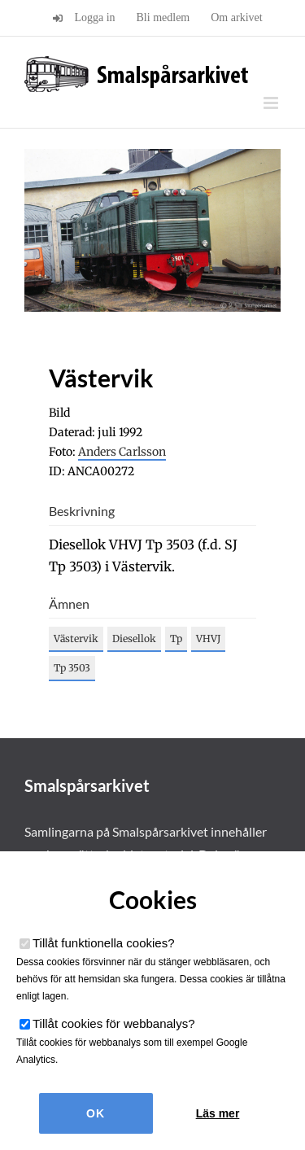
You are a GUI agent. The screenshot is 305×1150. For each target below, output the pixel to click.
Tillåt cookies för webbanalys (114, 1023)
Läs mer (218, 1113)
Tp (176, 638)
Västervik (76, 638)
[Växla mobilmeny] (272, 103)
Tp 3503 (72, 668)
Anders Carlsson (122, 451)
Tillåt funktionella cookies (104, 943)
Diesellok (134, 638)
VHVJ (208, 638)
